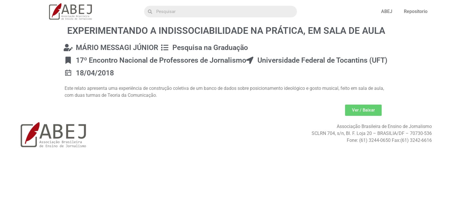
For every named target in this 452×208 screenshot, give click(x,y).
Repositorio (415, 11)
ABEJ (386, 11)
